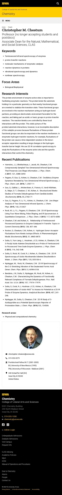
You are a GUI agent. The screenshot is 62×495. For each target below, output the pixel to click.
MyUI (4, 458)
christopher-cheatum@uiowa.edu (21, 354)
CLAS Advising (7, 452)
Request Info (7, 445)
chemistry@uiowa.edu (12, 419)
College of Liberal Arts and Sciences (14, 9)
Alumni (4, 474)
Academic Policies (9, 455)
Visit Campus (7, 442)
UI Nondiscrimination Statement (21, 489)
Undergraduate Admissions (12, 436)
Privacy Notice (6, 489)
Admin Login (9, 430)
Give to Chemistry (8, 471)
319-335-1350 (9, 416)
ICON (4, 461)
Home (3, 27)
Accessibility (35, 489)
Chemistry (8, 13)
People (10, 27)
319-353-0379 (14, 358)
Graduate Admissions (10, 439)
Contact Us (6, 480)
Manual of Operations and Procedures (16, 464)
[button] (58, 3)
